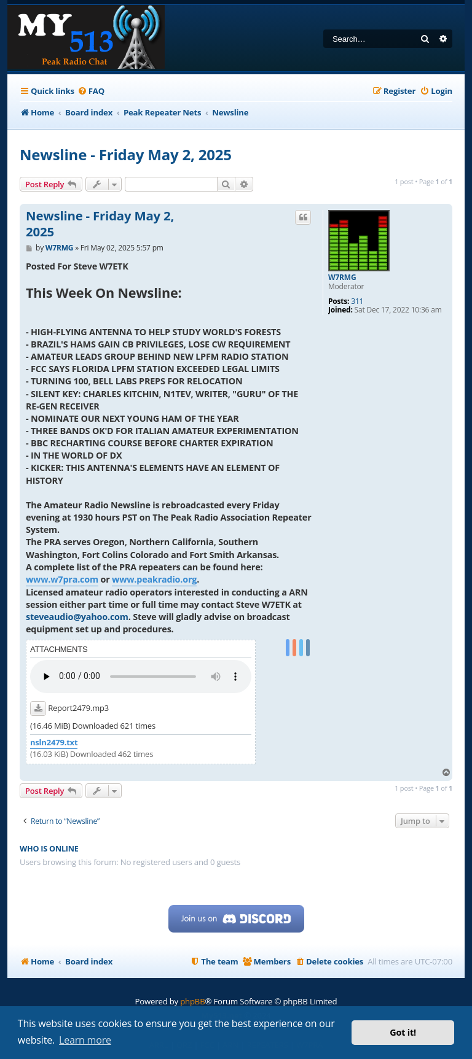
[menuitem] (90, 91)
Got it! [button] (403, 1032)
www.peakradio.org (154, 579)
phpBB (192, 1001)
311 (357, 301)
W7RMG (342, 277)
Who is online (49, 849)
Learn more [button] (85, 1040)
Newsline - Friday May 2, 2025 (126, 154)
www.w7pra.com (62, 579)
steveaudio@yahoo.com (77, 617)
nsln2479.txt (53, 742)
